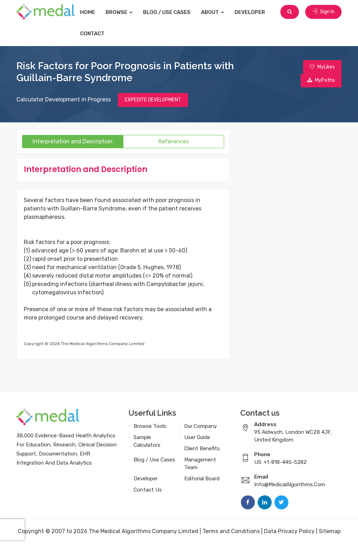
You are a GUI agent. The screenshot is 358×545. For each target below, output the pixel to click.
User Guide (197, 438)
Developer (254, 12)
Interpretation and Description (73, 142)
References (173, 142)
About (217, 12)
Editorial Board (202, 479)
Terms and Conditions (231, 532)
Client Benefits (202, 449)
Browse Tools (150, 427)
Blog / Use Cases (171, 12)
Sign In (323, 12)
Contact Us (148, 490)
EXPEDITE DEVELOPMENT (153, 100)
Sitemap (330, 532)
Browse (123, 12)
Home (92, 12)
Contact (97, 33)
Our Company (200, 427)
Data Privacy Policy (289, 532)
